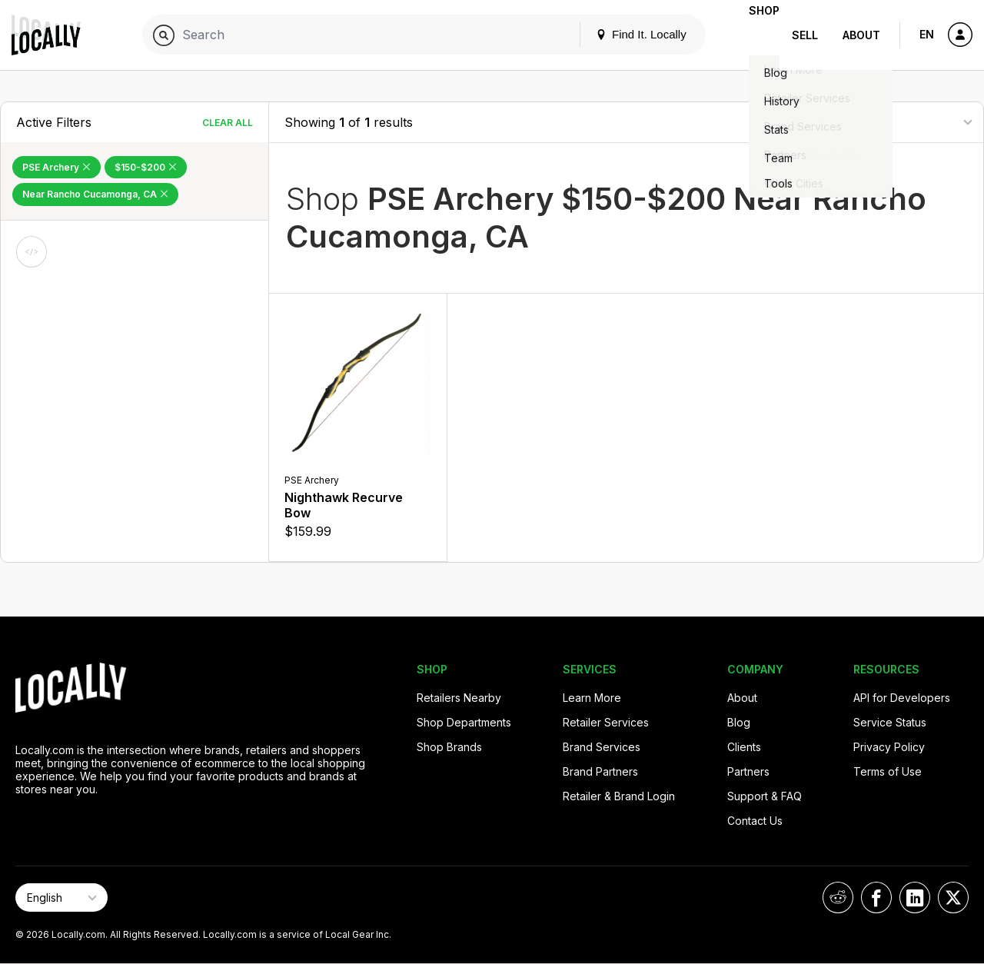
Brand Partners (600, 771)
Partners (748, 771)
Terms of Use (887, 771)
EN (926, 34)
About (861, 35)
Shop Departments (464, 722)
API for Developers (901, 697)
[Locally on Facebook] (876, 897)
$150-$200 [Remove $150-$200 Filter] (146, 167)
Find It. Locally (616, 34)
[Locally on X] (953, 897)
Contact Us (755, 820)
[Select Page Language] (61, 897)
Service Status (889, 722)
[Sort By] (891, 122)
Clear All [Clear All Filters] (227, 122)
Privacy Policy (889, 746)
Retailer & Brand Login (619, 796)
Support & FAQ (764, 796)
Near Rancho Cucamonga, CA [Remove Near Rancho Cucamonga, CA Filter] (95, 194)
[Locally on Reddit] (838, 897)
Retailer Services (606, 722)
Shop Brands (449, 746)
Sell (805, 35)
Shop (751, 35)
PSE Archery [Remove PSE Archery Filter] (56, 167)
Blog (738, 722)
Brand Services (601, 746)
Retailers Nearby (459, 697)
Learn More (592, 697)
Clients (744, 746)
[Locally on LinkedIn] (914, 897)
